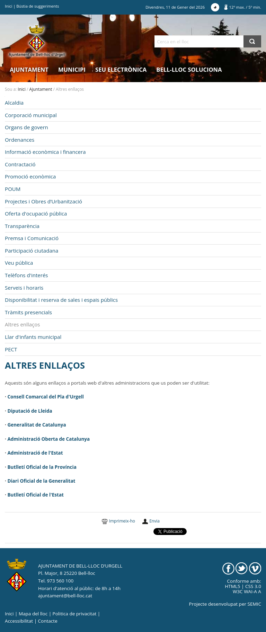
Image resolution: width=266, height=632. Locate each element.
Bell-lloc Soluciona (189, 69)
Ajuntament (29, 69)
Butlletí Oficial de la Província (41, 467)
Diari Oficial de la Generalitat (41, 481)
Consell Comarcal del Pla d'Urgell (45, 397)
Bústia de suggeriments (37, 6)
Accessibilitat (19, 621)
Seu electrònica (121, 69)
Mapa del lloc (33, 614)
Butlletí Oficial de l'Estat (35, 495)
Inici (8, 6)
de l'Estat (51, 453)
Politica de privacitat (75, 614)
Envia (154, 521)
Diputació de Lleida (29, 411)
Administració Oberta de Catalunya (48, 439)
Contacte (47, 621)
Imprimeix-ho (122, 521)
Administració (23, 453)
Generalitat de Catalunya (36, 425)
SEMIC (254, 604)
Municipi (72, 69)
